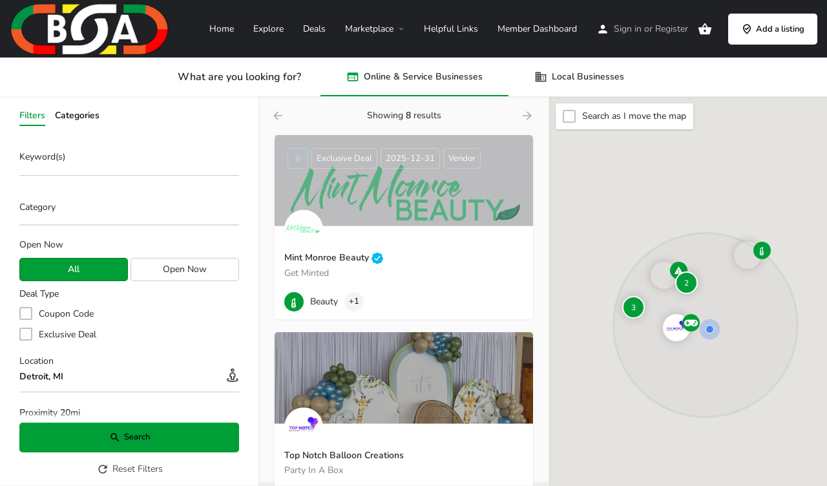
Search (129, 437)
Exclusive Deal (67, 334)
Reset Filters (129, 469)
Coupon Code (66, 314)
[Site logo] (91, 28)
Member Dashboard (537, 29)
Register (671, 29)
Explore (268, 29)
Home (221, 29)
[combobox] (129, 211)
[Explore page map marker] (676, 327)
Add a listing (772, 29)
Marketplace (369, 29)
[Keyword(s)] (129, 160)
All (73, 269)
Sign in (628, 29)
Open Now (41, 244)
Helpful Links (451, 29)
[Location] (129, 377)
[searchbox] (127, 208)
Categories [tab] (77, 115)
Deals (314, 29)
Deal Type (39, 294)
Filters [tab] (32, 115)
